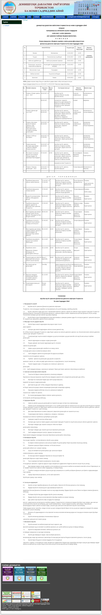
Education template (11, 611)
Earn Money (19, 611)
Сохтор (25, 20)
